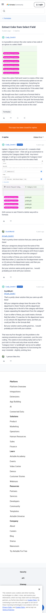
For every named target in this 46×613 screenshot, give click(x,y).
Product (13, 421)
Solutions (14, 416)
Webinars (14, 481)
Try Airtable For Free (18, 551)
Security (23, 572)
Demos (13, 471)
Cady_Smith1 (11, 37)
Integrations (15, 391)
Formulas (7, 18)
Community (15, 506)
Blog (12, 536)
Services (13, 496)
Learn (12, 451)
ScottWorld (10, 231)
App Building (15, 401)
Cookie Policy (32, 604)
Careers (13, 531)
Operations (14, 431)
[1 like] (11, 356)
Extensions (14, 396)
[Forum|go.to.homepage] (15, 5)
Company (14, 521)
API (23, 578)
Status (13, 541)
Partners (13, 491)
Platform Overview (18, 386)
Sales (12, 441)
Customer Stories (17, 476)
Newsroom (14, 546)
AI (11, 406)
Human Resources (18, 436)
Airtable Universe (17, 516)
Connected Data (17, 411)
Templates (14, 511)
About (12, 526)
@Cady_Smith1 (8, 236)
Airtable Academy (17, 456)
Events (13, 461)
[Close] (39, 593)
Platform (14, 381)
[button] (2, 5)
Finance (13, 446)
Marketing (14, 426)
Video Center (15, 466)
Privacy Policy (7, 611)
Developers (14, 501)
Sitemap (23, 584)
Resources (14, 486)
